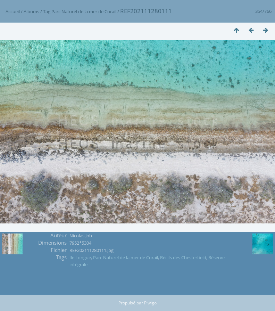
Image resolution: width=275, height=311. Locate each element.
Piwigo (150, 303)
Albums (31, 11)
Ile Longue (80, 257)
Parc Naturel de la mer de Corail (83, 11)
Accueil (13, 11)
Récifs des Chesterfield (183, 257)
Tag (46, 11)
